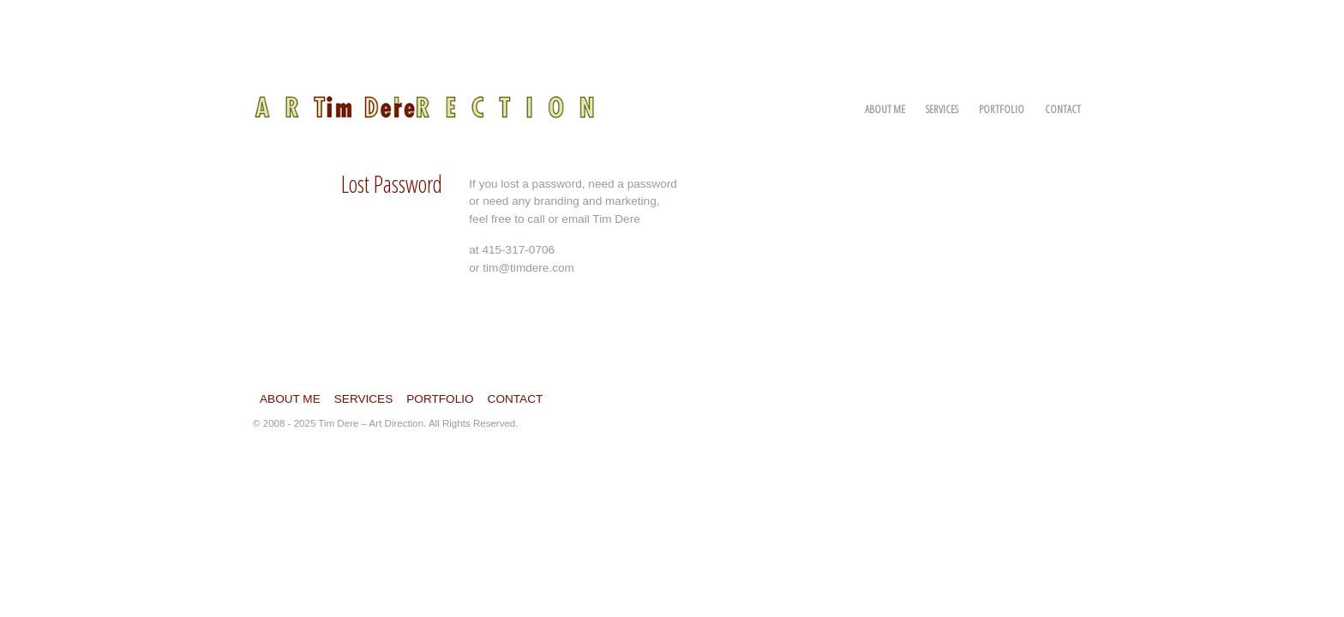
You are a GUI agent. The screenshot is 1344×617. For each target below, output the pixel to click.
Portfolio (1001, 109)
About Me (885, 109)
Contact (1063, 109)
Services (942, 109)
